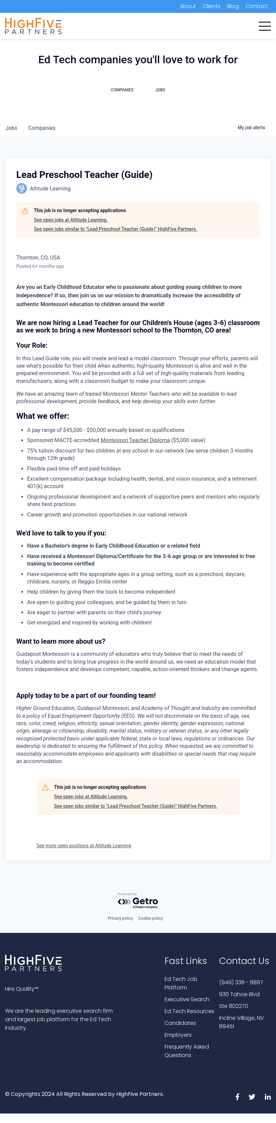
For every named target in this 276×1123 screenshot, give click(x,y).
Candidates (180, 1023)
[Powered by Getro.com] (138, 901)
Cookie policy (151, 918)
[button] (264, 24)
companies (42, 128)
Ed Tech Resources (189, 1011)
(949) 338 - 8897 (241, 982)
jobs (11, 128)
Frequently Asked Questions (187, 1051)
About (188, 6)
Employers (178, 1035)
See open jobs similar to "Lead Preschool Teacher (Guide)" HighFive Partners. (115, 229)
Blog (233, 6)
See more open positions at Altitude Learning (84, 845)
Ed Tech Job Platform (181, 983)
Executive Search (187, 999)
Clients (211, 6)
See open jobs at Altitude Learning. (71, 220)
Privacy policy (120, 918)
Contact (257, 6)
